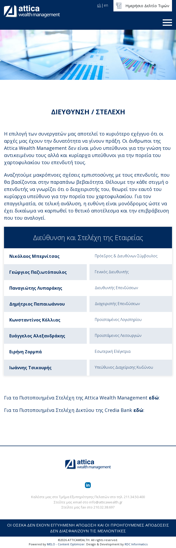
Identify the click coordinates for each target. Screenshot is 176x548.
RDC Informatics (136, 544)
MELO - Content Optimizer (66, 544)
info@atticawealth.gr (105, 502)
